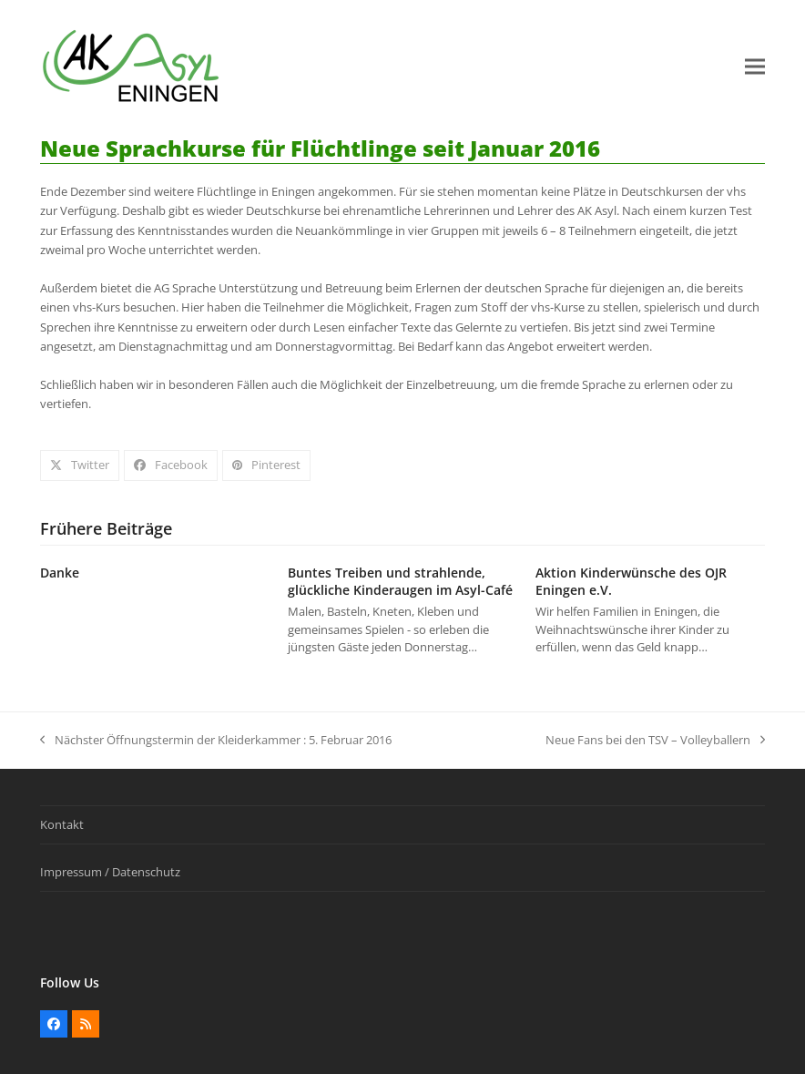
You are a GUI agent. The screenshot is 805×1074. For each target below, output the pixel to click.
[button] (755, 67)
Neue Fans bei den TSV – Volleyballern (655, 740)
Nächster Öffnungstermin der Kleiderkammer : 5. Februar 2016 (216, 740)
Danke (59, 572)
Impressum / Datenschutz (110, 872)
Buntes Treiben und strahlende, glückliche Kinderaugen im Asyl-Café (400, 581)
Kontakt (62, 824)
